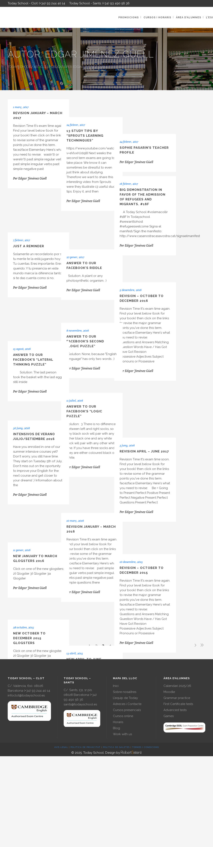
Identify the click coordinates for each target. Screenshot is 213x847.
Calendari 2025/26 (177, 686)
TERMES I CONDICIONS (145, 747)
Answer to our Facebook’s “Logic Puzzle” (97, 338)
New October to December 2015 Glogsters (29, 500)
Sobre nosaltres (124, 692)
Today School (19, 67)
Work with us (122, 734)
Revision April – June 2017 (169, 349)
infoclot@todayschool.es (26, 695)
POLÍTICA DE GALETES (116, 747)
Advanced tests (175, 710)
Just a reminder (28, 214)
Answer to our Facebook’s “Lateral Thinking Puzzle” (33, 288)
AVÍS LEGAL (61, 747)
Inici (116, 686)
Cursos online (123, 716)
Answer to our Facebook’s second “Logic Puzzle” (98, 278)
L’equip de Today (125, 698)
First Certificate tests (178, 704)
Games (168, 716)
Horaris (118, 722)
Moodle (169, 692)
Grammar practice (176, 698)
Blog (116, 728)
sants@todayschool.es (80, 704)
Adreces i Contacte (127, 704)
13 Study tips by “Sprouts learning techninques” (97, 125)
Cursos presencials (127, 710)
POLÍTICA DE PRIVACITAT (85, 747)
